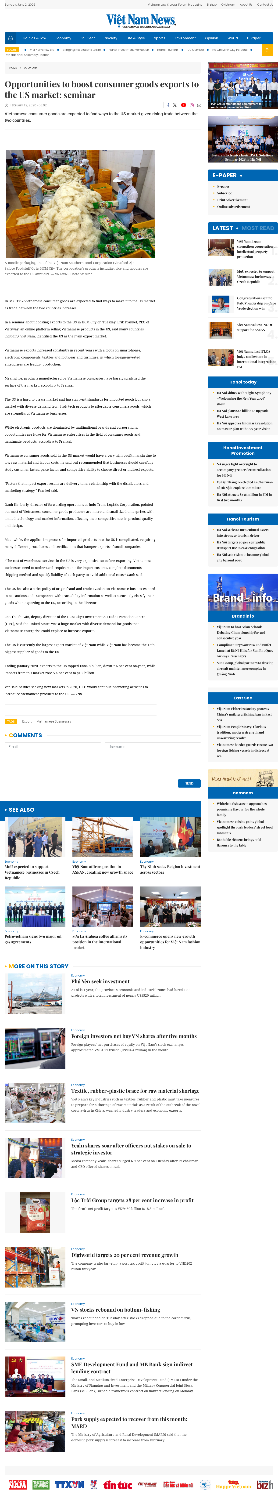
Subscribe (224, 193)
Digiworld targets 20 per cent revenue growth (124, 1254)
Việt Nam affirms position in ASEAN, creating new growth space (102, 869)
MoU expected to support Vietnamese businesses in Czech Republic (32, 872)
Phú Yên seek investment (100, 981)
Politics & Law (34, 38)
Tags (11, 721)
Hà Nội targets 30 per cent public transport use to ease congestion (241, 545)
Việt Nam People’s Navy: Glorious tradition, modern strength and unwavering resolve (241, 732)
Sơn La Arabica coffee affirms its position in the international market (99, 942)
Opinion (211, 38)
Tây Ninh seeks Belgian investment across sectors (170, 869)
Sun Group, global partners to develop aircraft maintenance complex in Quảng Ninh (245, 668)
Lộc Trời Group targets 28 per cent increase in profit (132, 1200)
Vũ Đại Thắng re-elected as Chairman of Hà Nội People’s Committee (245, 485)
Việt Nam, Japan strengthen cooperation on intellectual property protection (257, 249)
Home (13, 68)
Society (111, 38)
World (233, 38)
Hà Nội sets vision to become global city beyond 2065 (243, 557)
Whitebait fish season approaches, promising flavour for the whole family (242, 838)
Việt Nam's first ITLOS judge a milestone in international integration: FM (256, 359)
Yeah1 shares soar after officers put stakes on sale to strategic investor (131, 1149)
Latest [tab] (223, 228)
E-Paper (254, 38)
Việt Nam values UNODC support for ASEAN (255, 327)
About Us (246, 5)
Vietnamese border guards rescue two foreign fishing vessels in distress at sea (245, 750)
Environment (185, 38)
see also (21, 810)
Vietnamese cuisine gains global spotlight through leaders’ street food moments (245, 856)
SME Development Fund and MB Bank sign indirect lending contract (132, 1368)
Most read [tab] (258, 228)
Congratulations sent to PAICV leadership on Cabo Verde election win (256, 303)
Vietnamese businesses (54, 721)
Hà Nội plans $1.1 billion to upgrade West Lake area (242, 414)
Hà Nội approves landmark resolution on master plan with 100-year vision (245, 426)
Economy (63, 38)
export (27, 721)
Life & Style (136, 38)
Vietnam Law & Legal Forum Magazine (175, 5)
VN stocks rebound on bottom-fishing (115, 1309)
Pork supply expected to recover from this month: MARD (129, 1422)
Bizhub (212, 5)
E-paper (225, 175)
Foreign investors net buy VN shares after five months (134, 1035)
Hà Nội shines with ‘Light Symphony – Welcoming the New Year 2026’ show (244, 398)
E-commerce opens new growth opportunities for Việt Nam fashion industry (170, 942)
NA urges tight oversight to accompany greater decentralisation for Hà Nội (244, 470)
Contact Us (265, 5)
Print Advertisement (232, 200)
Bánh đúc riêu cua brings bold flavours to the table (239, 871)
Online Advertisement (233, 206)
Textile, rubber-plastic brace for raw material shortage (135, 1090)
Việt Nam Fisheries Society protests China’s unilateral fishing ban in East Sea (244, 714)
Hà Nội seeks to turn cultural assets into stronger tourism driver (242, 533)
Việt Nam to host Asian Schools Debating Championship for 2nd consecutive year (241, 632)
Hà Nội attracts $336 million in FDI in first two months (244, 497)
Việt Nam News (141, 21)
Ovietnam (228, 5)
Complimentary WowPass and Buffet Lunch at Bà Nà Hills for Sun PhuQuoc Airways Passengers (245, 650)
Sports (159, 38)
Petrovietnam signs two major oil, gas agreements (33, 939)
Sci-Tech (88, 38)
